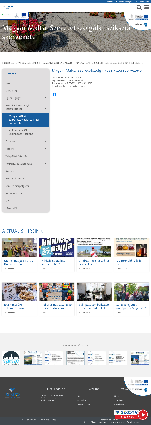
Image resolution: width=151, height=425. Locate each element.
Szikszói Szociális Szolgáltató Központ (21, 132)
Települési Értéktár (16, 156)
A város (20, 63)
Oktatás (26, 141)
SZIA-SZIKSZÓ (14, 193)
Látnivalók (11, 208)
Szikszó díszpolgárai (17, 186)
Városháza (81, 400)
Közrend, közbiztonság (26, 163)
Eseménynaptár (83, 404)
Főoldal (7, 63)
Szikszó (9, 83)
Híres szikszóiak (14, 178)
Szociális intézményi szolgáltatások (50, 63)
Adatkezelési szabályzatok (111, 420)
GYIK (8, 201)
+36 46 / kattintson (51, 398)
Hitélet (26, 149)
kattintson (50, 400)
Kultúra (9, 171)
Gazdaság (11, 90)
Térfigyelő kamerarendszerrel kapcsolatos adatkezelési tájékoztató (111, 422)
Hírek (79, 396)
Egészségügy (26, 98)
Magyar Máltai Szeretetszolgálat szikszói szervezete (109, 63)
